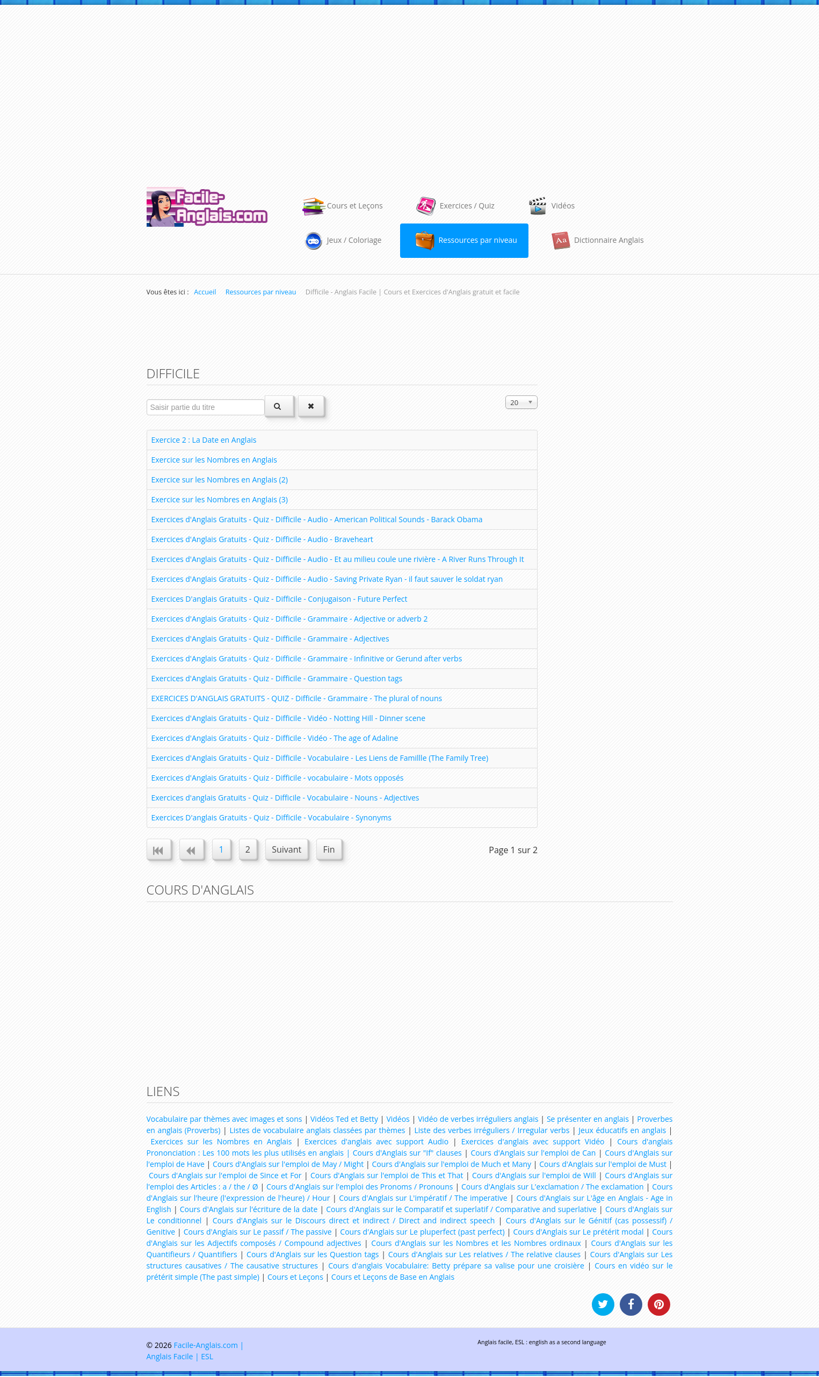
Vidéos (397, 1120)
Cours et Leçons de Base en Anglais (392, 1278)
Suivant (291, 850)
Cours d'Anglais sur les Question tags (313, 1255)
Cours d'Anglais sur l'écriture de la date (249, 1210)
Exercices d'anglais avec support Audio (376, 1142)
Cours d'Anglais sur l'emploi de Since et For (225, 1176)
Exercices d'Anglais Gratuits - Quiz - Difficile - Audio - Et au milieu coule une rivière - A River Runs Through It (337, 559)
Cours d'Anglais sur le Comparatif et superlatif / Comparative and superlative (461, 1210)
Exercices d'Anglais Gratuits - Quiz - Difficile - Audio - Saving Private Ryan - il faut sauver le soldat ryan (327, 579)
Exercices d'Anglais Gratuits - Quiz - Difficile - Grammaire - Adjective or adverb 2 (289, 619)
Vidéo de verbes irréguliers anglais (478, 1120)
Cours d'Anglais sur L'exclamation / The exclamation (552, 1188)
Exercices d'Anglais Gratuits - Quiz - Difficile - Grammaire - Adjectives (270, 638)
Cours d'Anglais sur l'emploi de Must (602, 1165)
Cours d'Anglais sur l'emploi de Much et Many (451, 1165)
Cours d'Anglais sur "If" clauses (407, 1154)
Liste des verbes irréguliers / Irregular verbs (492, 1131)
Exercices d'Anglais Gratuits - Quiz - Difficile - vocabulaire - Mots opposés (277, 778)
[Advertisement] (410, 91)
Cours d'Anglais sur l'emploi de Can (533, 1154)
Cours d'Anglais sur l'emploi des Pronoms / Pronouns (359, 1188)
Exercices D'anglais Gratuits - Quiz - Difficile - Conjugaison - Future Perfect (279, 599)
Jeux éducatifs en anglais (622, 1131)
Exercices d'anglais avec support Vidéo (533, 1142)
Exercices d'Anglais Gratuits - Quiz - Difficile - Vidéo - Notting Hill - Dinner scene (288, 718)
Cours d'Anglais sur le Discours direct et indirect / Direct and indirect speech (354, 1221)
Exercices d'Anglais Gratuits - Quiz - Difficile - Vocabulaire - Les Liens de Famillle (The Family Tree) (320, 758)
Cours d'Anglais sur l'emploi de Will (534, 1176)
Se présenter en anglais (588, 1120)
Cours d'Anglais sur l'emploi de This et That (386, 1176)
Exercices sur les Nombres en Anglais (221, 1142)
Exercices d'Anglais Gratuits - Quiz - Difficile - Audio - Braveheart (262, 539)
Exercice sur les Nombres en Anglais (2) (219, 479)
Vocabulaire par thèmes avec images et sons (224, 1120)
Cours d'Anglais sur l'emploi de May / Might (288, 1165)
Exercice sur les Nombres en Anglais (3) (219, 499)
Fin (334, 850)
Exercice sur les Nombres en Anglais (214, 460)
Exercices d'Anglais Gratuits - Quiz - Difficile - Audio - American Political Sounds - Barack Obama (317, 519)
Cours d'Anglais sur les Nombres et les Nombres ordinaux (476, 1244)
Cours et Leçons (295, 1278)
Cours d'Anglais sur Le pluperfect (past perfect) (422, 1233)
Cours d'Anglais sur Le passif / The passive (258, 1233)
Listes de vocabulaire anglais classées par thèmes (317, 1131)
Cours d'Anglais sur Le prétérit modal (578, 1233)
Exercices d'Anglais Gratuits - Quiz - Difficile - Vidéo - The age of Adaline (274, 738)
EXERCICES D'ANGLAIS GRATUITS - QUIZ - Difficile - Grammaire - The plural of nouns (297, 698)
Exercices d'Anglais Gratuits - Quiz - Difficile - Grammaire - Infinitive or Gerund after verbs (306, 658)
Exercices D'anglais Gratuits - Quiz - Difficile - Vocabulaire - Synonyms (271, 817)
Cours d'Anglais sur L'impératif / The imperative (423, 1199)
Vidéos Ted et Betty (344, 1120)
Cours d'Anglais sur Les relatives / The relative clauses (484, 1255)
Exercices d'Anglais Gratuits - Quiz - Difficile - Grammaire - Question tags (277, 678)
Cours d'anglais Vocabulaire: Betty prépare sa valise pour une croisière (456, 1266)
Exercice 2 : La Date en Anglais (204, 440)
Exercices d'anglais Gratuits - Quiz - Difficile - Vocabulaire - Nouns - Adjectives (285, 797)
